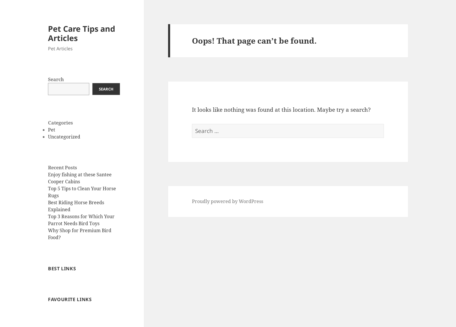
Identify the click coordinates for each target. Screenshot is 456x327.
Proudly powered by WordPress (227, 201)
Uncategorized (64, 137)
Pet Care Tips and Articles (81, 33)
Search (56, 79)
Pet (51, 130)
